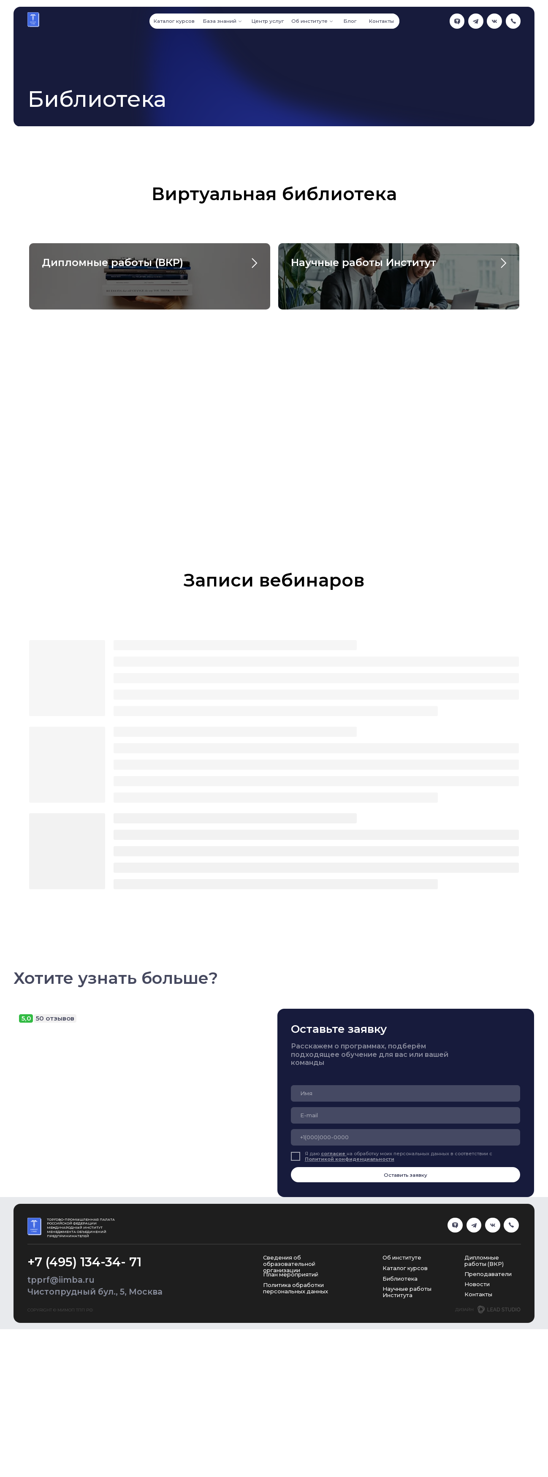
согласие (334, 1268)
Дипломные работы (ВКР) (112, 262)
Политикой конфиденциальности (349, 1273)
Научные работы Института (407, 1405)
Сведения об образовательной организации (289, 1378)
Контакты (478, 1408)
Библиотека (400, 1392)
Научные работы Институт (363, 262)
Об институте (402, 1371)
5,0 (26, 1133)
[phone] (405, 1251)
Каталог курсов (405, 1382)
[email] (405, 1229)
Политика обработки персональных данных (295, 1402)
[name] (405, 1207)
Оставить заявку (405, 1289)
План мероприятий (290, 1388)
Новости (477, 1398)
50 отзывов (55, 1133)
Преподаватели (488, 1388)
